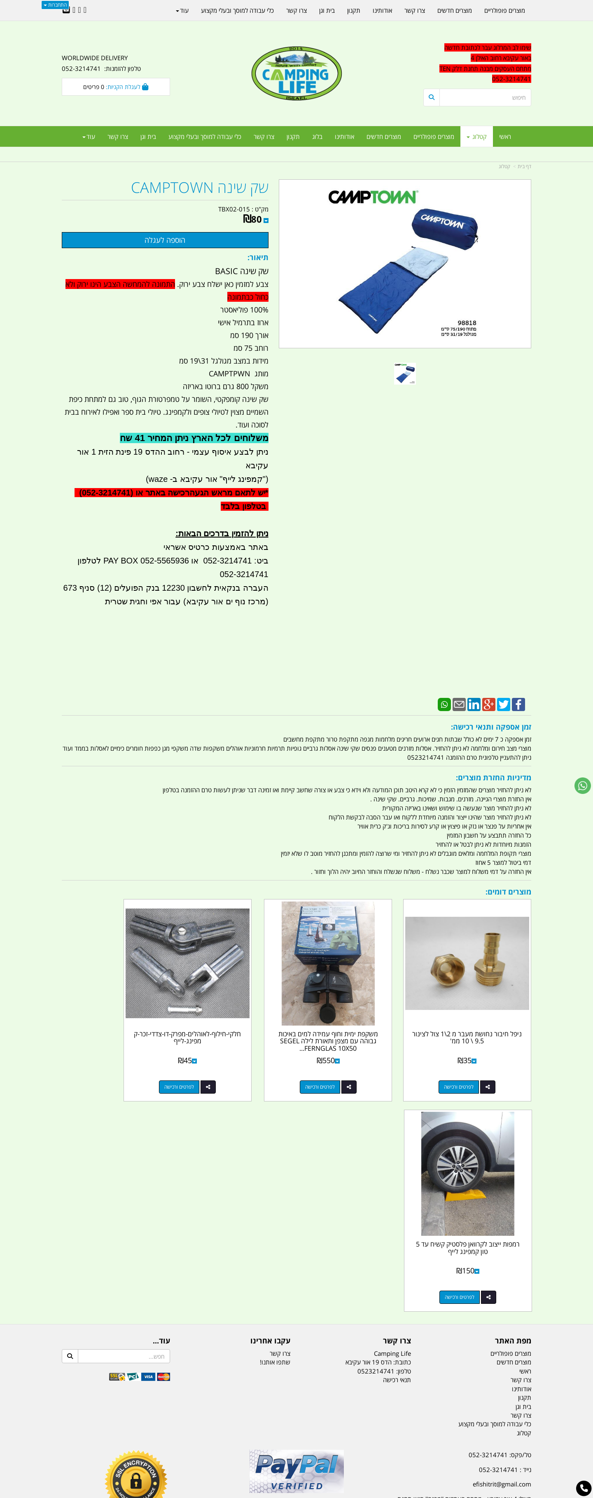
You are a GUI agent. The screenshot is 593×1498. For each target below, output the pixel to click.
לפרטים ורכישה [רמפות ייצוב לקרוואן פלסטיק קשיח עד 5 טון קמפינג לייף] (107, 1066)
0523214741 (376, 1140)
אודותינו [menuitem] (344, 136)
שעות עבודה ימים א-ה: (477, 1293)
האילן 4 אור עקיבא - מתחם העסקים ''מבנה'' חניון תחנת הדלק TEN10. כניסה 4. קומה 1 (464, 1273)
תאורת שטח (234, 1450)
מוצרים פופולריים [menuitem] (433, 136)
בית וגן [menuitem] (148, 136)
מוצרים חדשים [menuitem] (384, 136)
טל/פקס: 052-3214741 (500, 1224)
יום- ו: (459, 1334)
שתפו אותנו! (275, 1131)
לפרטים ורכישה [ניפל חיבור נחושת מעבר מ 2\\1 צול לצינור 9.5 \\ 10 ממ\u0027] (469, 1066)
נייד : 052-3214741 (505, 1239)
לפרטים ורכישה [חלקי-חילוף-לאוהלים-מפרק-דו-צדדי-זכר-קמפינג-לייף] (228, 1066)
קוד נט (285, 1492)
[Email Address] (66, 10)
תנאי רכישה (397, 1149)
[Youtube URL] (73, 10)
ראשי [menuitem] (505, 136)
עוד (88, 136)
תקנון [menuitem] (293, 136)
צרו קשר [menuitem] (264, 136)
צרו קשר (280, 1123)
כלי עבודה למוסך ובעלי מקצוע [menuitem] (204, 136)
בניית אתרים (267, 1492)
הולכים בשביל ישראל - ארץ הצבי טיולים (296, 1284)
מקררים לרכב (198, 1450)
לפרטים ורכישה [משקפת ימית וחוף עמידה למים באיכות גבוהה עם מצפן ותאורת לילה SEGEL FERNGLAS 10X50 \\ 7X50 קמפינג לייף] (348, 1066)
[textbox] (457, 1328)
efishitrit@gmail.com (502, 1253)
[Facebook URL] (85, 10)
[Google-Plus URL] (79, 10)
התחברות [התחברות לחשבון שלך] (55, 4)
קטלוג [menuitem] (477, 136)
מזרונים (168, 1450)
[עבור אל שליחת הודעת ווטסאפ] (582, 785)
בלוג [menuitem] (317, 136)
